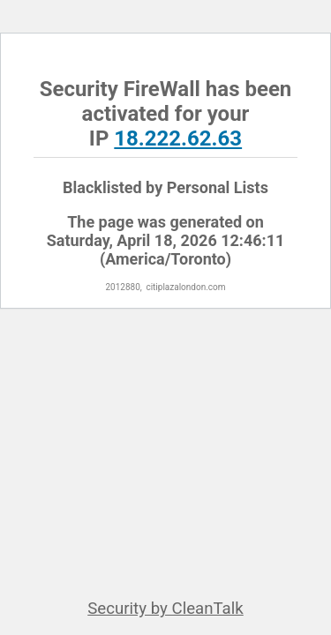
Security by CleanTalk (165, 608)
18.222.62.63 (178, 138)
